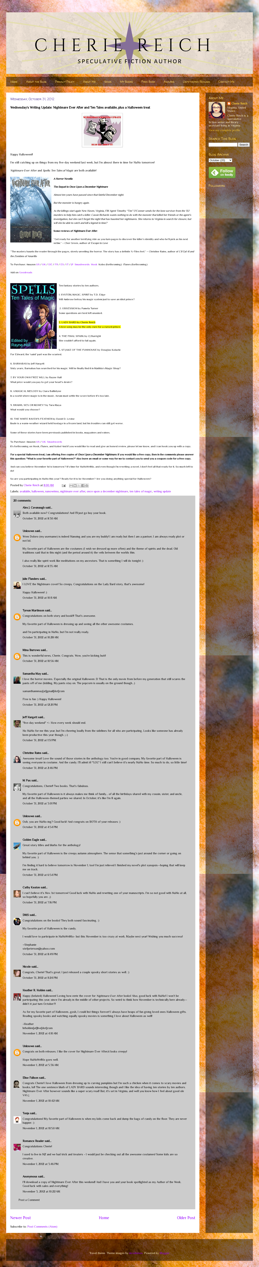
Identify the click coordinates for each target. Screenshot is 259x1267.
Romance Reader (34, 1141)
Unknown (28, 531)
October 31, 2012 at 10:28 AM (41, 637)
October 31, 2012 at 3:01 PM (40, 803)
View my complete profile (224, 130)
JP (72, 264)
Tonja (26, 1113)
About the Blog (36, 82)
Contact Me (227, 82)
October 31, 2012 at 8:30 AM (40, 518)
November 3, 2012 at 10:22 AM (41, 1191)
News (107, 82)
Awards (169, 82)
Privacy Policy (64, 82)
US (38, 264)
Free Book (148, 82)
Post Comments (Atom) (42, 1226)
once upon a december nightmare (107, 491)
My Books (126, 82)
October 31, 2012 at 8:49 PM (40, 954)
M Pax (27, 780)
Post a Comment (29, 1200)
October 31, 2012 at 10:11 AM (40, 597)
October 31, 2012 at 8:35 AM (40, 566)
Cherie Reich (239, 103)
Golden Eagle (31, 839)
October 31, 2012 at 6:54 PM (40, 874)
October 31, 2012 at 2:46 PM (40, 768)
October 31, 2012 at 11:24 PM (40, 977)
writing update (162, 491)
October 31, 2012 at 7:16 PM (40, 902)
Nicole (27, 966)
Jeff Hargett (30, 717)
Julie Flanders (31, 578)
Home (13, 82)
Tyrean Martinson (33, 610)
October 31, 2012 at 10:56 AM (41, 661)
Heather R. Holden (34, 990)
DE (50, 264)
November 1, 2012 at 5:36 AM (41, 1065)
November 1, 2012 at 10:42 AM (41, 1100)
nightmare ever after (72, 491)
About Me (89, 82)
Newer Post (20, 1217)
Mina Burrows (31, 650)
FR (56, 264)
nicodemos (136, 1253)
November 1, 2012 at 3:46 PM (41, 1164)
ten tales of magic (141, 491)
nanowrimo (52, 491)
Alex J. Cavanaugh (34, 507)
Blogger (164, 1253)
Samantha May (32, 673)
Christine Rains (32, 753)
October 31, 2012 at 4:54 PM (40, 827)
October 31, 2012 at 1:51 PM (39, 740)
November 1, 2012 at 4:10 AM (40, 1033)
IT (67, 264)
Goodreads (25, 272)
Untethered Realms (196, 82)
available (25, 491)
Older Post (186, 1217)
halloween (38, 491)
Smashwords (82, 264)
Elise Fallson (30, 1077)
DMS (26, 915)
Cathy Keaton (31, 887)
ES (62, 264)
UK (44, 264)
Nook (94, 264)
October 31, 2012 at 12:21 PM (40, 704)
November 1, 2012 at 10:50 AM (41, 1128)
